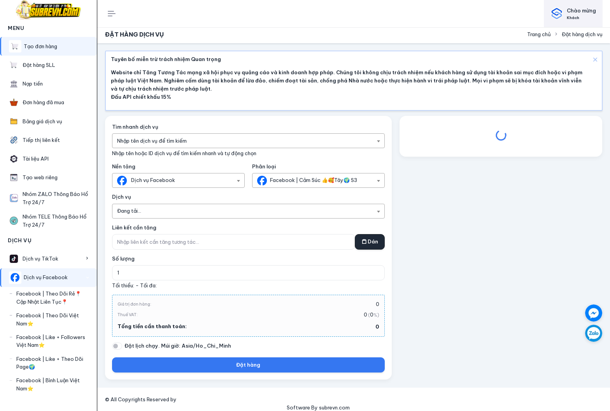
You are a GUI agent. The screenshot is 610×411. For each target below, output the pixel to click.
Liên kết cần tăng (134, 227)
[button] (48, 258)
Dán (369, 241)
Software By (303, 407)
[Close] (594, 58)
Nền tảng (123, 166)
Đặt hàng (248, 365)
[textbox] (156, 141)
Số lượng (123, 258)
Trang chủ (539, 34)
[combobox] (248, 140)
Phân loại (264, 166)
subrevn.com (334, 407)
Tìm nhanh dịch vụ (135, 127)
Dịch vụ (121, 197)
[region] (48, 206)
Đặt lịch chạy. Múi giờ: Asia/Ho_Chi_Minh (177, 346)
